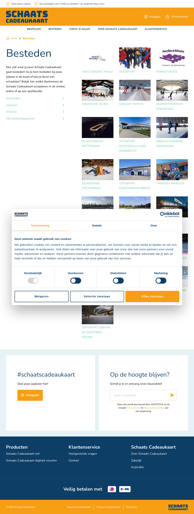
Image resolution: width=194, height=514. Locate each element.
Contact (74, 460)
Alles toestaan (152, 296)
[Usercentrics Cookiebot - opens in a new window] (162, 214)
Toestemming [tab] (40, 225)
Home (13, 38)
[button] (152, 17)
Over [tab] (154, 225)
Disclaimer (131, 506)
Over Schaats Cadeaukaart (149, 454)
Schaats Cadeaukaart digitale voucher (31, 460)
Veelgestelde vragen (83, 454)
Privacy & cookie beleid (108, 506)
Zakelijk (136, 460)
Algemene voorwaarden (79, 506)
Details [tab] (97, 225)
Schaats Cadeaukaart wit (23, 454)
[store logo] (27, 17)
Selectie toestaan (97, 296)
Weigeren (41, 296)
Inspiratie (137, 467)
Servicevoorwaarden (154, 407)
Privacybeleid (133, 407)
